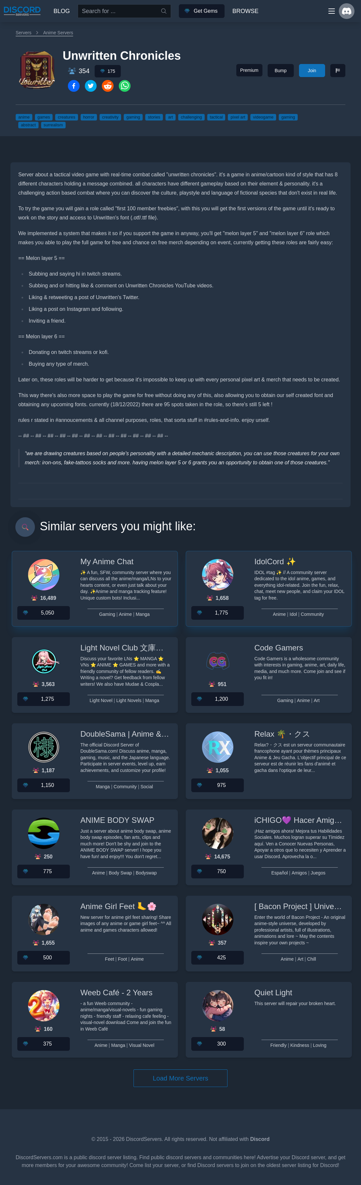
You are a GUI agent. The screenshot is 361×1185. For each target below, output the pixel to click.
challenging (191, 117)
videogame (263, 117)
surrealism (53, 124)
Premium (249, 70)
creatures (66, 117)
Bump (281, 70)
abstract (28, 124)
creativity (110, 117)
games (44, 117)
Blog (62, 11)
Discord (260, 1139)
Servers (23, 32)
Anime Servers (58, 32)
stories (154, 117)
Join (312, 70)
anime (24, 117)
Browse (245, 11)
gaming (133, 117)
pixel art (237, 117)
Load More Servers (180, 1078)
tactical (216, 117)
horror (88, 117)
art (170, 117)
